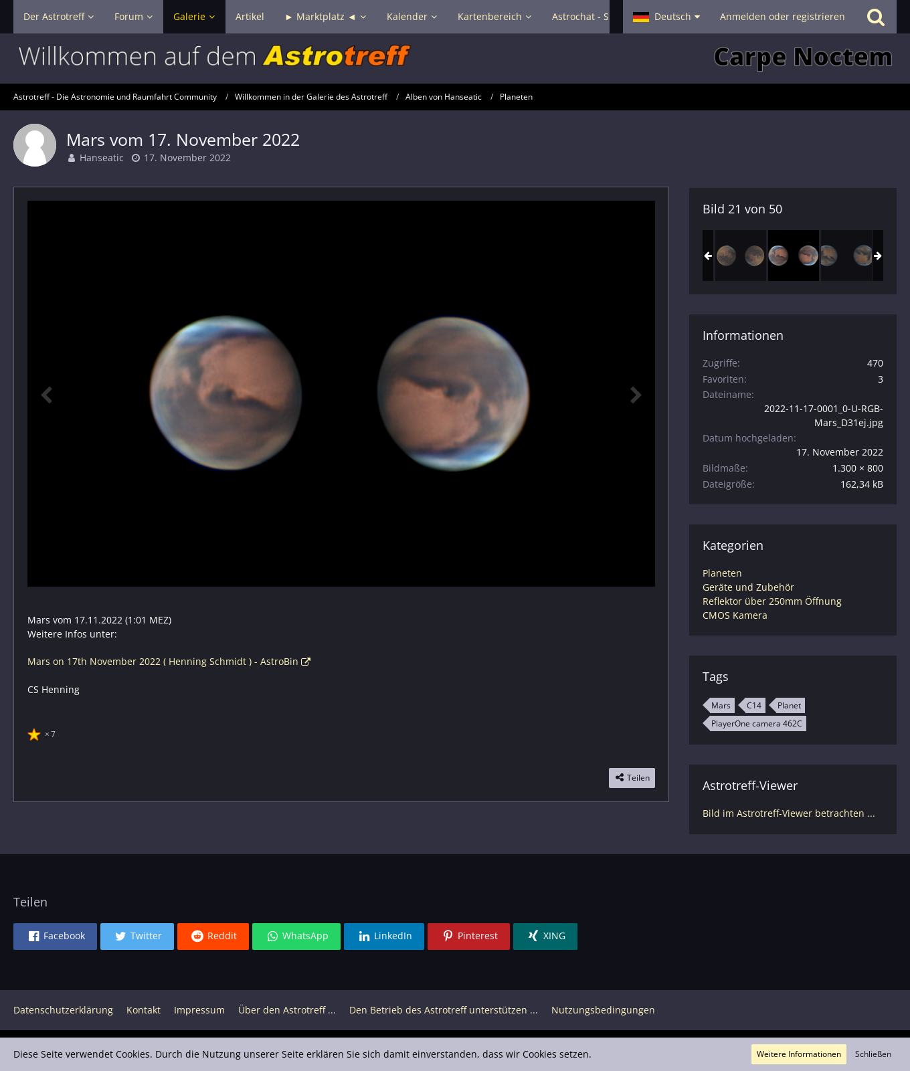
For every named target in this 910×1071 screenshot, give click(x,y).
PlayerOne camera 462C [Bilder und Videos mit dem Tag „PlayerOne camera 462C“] (756, 723)
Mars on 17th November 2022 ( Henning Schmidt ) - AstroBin (162, 661)
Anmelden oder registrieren (782, 16)
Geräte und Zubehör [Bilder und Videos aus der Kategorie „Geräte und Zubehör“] (748, 587)
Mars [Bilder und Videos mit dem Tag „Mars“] (721, 705)
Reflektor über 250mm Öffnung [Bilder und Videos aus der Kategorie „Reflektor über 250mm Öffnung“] (772, 601)
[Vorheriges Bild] (47, 394)
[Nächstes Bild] (635, 394)
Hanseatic (102, 157)
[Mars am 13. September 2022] (740, 255)
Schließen (873, 1054)
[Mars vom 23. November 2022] (846, 255)
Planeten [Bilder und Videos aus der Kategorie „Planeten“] (722, 573)
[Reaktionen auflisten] (43, 732)
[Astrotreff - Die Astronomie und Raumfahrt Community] (455, 58)
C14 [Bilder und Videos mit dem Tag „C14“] (754, 705)
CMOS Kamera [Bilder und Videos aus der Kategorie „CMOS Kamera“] (735, 615)
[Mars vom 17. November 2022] (793, 255)
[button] (666, 16)
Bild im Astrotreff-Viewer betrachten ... (789, 813)
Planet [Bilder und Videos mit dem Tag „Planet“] (789, 705)
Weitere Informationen (799, 1054)
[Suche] (876, 16)
